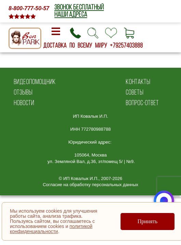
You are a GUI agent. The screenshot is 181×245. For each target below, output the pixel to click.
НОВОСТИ (24, 102)
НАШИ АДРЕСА (70, 14)
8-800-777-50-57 (29, 8)
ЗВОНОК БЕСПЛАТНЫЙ (79, 7)
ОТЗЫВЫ (23, 92)
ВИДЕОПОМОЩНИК (35, 81)
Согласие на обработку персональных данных (90, 184)
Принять (147, 221)
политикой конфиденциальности (51, 229)
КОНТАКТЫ (138, 81)
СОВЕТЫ (134, 92)
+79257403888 (126, 45)
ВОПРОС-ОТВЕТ (142, 102)
